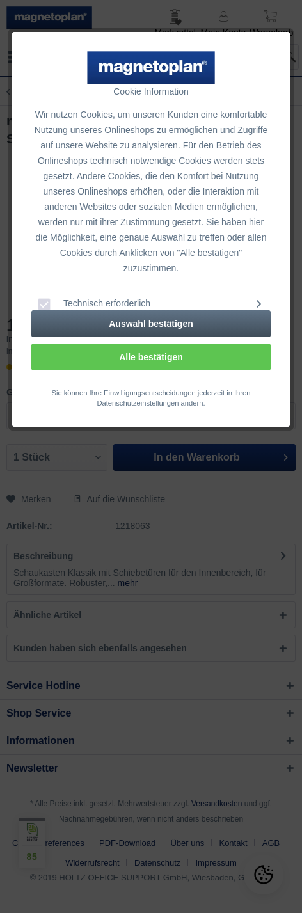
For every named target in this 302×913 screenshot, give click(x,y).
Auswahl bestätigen (151, 324)
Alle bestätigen (151, 357)
